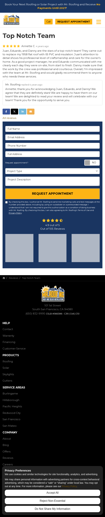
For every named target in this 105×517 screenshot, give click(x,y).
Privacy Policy (15, 213)
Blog (6, 445)
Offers (6, 451)
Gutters (7, 380)
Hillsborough (11, 400)
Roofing (8, 361)
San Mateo (10, 425)
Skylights (8, 374)
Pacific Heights (12, 406)
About (7, 438)
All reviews (9, 118)
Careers (8, 464)
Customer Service (14, 348)
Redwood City (12, 413)
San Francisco (11, 419)
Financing (9, 342)
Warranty (8, 335)
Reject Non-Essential (52, 500)
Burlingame (10, 393)
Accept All (52, 492)
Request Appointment (73, 21)
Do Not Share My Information (52, 508)
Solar (6, 367)
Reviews (8, 457)
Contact (8, 329)
